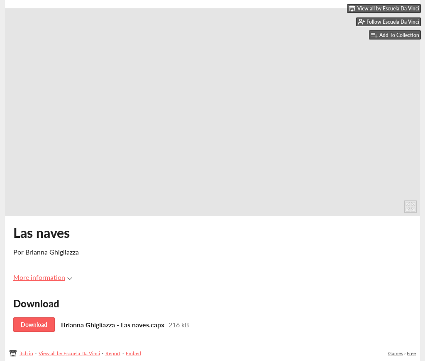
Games (395, 353)
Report (112, 353)
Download (34, 324)
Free (411, 353)
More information (42, 277)
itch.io (26, 353)
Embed (133, 353)
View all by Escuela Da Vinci (69, 353)
